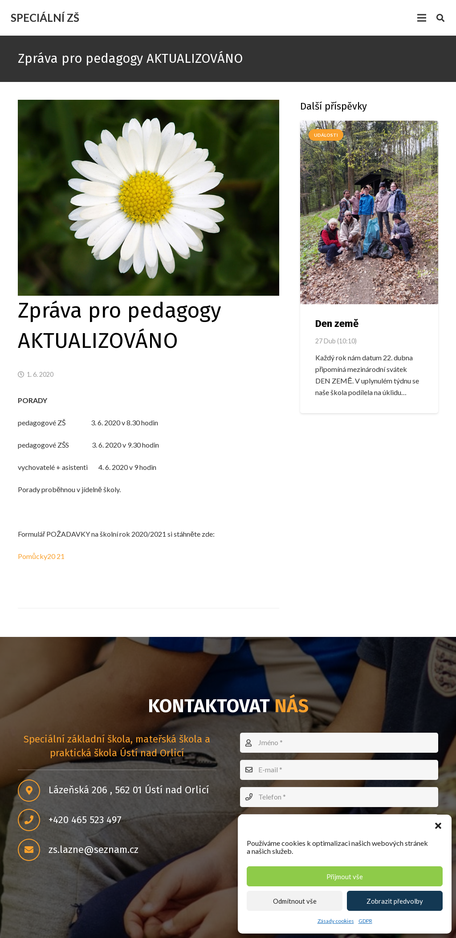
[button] (438, 825)
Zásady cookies (336, 921)
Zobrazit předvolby (394, 901)
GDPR (365, 921)
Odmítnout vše (295, 901)
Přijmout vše (344, 877)
